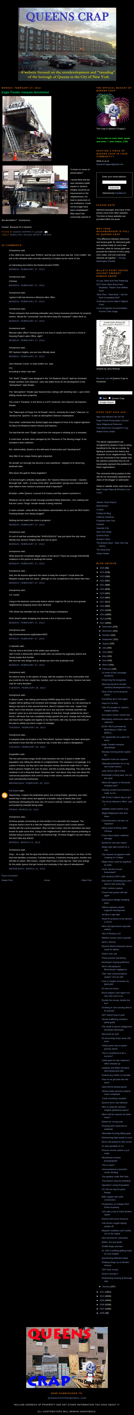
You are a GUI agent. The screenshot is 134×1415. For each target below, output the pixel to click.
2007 (102, 1309)
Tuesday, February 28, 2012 (27, 688)
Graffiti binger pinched (112, 1246)
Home (47, 880)
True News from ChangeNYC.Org (112, 428)
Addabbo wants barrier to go (115, 809)
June (105, 652)
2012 (102, 623)
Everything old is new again (114, 699)
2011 (102, 1292)
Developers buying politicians (115, 962)
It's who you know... (111, 988)
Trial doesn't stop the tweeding (116, 1181)
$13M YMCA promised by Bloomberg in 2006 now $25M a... (114, 729)
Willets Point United (105, 431)
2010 (102, 1296)
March (105, 664)
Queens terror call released (114, 1102)
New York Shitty (103, 532)
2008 (102, 1304)
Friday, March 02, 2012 (24, 809)
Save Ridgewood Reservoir (109, 424)
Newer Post (7, 880)
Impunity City (102, 528)
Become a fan (102, 378)
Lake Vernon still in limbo (113, 771)
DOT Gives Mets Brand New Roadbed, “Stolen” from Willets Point (112, 287)
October (106, 635)
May (104, 656)
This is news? (108, 1165)
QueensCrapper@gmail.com (109, 164)
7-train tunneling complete (114, 1098)
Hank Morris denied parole (114, 1087)
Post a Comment (9, 875)
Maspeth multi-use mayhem (115, 759)
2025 (102, 568)
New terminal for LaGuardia (115, 1238)
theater (47, 235)
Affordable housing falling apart (116, 1133)
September (107, 639)
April (104, 660)
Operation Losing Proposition (115, 1185)
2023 (102, 576)
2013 (102, 618)
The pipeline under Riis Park (115, 1176)
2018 (102, 597)
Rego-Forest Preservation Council (112, 420)
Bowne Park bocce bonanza (115, 1219)
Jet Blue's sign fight (111, 914)
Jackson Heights (32, 235)
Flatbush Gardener (105, 517)
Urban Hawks (102, 553)
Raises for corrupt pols (112, 1121)
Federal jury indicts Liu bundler (116, 1075)
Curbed (99, 509)
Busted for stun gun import (114, 842)
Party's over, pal (109, 953)
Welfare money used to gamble (116, 938)
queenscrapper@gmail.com (67, 1398)
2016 (102, 606)
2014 (102, 614)
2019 (102, 593)
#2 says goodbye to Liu (113, 1146)
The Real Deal (103, 550)
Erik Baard (14, 790)
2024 (102, 572)
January (106, 1286)
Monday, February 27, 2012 (27, 269)
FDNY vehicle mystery (112, 888)
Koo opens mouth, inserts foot (116, 715)
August (105, 643)
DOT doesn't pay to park (113, 1015)
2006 (102, 1313)
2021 (102, 585)
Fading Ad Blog (103, 513)
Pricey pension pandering (114, 958)
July (104, 648)
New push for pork (110, 1034)
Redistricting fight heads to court (117, 1137)
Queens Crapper (22, 232)
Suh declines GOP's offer (113, 876)
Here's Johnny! (109, 942)
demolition (16, 235)
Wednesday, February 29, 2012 (29, 783)
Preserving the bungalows (114, 680)
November (107, 631)
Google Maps (107, 489)
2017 (102, 602)
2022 (102, 580)
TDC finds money (110, 1269)
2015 (102, 610)
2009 (102, 1300)
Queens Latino (103, 539)
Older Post (87, 880)
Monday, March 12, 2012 (24, 842)
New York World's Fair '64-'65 (110, 417)
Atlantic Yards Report (106, 502)
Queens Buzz (102, 535)
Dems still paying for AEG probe (117, 1142)
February (106, 669)
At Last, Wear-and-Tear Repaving (112, 280)
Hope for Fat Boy (110, 703)
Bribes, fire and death (112, 1242)
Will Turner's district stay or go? (116, 797)
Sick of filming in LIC (111, 933)
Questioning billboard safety (115, 1258)
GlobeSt (100, 524)
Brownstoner (102, 506)
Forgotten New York (105, 520)
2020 (102, 589)
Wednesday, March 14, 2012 (27, 868)
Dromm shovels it (110, 1274)
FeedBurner (120, 193)
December (107, 626)
